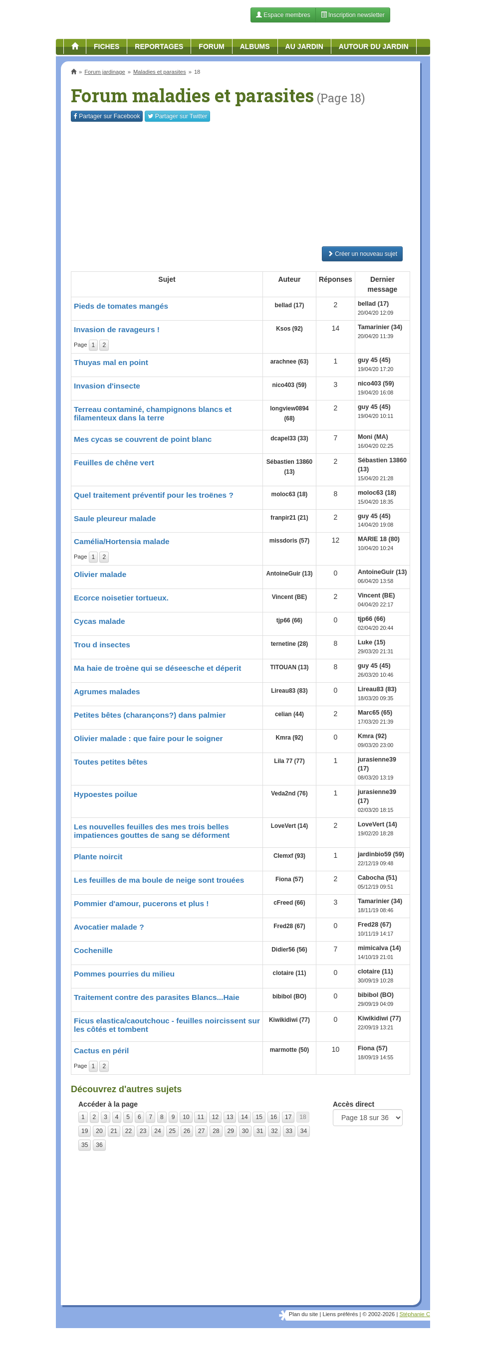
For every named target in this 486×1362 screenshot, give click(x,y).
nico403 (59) (289, 385)
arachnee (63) (289, 361)
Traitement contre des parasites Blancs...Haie (157, 997)
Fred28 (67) (289, 926)
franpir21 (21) (289, 517)
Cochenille (93, 950)
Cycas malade (99, 621)
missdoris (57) (289, 540)
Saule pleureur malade (115, 518)
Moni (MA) (373, 436)
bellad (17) (289, 305)
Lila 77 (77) (289, 761)
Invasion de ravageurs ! (117, 329)
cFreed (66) (289, 902)
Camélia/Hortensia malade (122, 541)
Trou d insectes (102, 644)
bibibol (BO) (289, 996)
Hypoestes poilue (105, 794)
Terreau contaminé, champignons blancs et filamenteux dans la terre (153, 413)
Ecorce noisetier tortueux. (121, 597)
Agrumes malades (107, 691)
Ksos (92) (289, 328)
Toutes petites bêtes (111, 762)
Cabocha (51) (377, 877)
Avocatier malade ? (109, 927)
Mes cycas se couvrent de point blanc (143, 439)
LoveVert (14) (289, 825)
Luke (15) (371, 642)
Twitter (177, 116)
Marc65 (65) (375, 712)
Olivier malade (100, 574)
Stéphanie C (414, 1314)
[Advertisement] (240, 184)
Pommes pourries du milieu (124, 974)
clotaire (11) (289, 973)
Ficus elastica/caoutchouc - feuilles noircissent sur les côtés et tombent (167, 1024)
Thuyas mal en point (111, 362)
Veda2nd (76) (289, 793)
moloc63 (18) (289, 494)
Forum (211, 46)
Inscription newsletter (353, 14)
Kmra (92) (289, 737)
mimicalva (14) (379, 948)
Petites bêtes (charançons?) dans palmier (150, 715)
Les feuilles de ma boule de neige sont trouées (159, 880)
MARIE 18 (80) (379, 539)
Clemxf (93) (289, 855)
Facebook (107, 116)
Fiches (106, 46)
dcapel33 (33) (289, 438)
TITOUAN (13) (289, 667)
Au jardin (304, 46)
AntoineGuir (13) (289, 573)
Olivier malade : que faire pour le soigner (148, 738)
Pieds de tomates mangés (121, 306)
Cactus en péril (101, 1050)
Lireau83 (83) (289, 690)
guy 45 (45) (374, 360)
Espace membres (283, 14)
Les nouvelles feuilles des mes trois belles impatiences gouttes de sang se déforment (152, 830)
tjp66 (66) (289, 620)
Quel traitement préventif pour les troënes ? (154, 495)
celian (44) (289, 714)
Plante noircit (98, 856)
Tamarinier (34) (380, 327)
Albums (255, 46)
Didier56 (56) (289, 949)
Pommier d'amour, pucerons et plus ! (141, 903)
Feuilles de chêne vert (114, 462)
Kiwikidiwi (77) (289, 1019)
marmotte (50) (289, 1049)
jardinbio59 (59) (381, 854)
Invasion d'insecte (107, 386)
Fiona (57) (289, 879)
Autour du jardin (374, 46)
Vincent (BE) (289, 596)
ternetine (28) (289, 643)
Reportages (159, 46)
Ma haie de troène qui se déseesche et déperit (157, 668)
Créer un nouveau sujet (362, 253)
